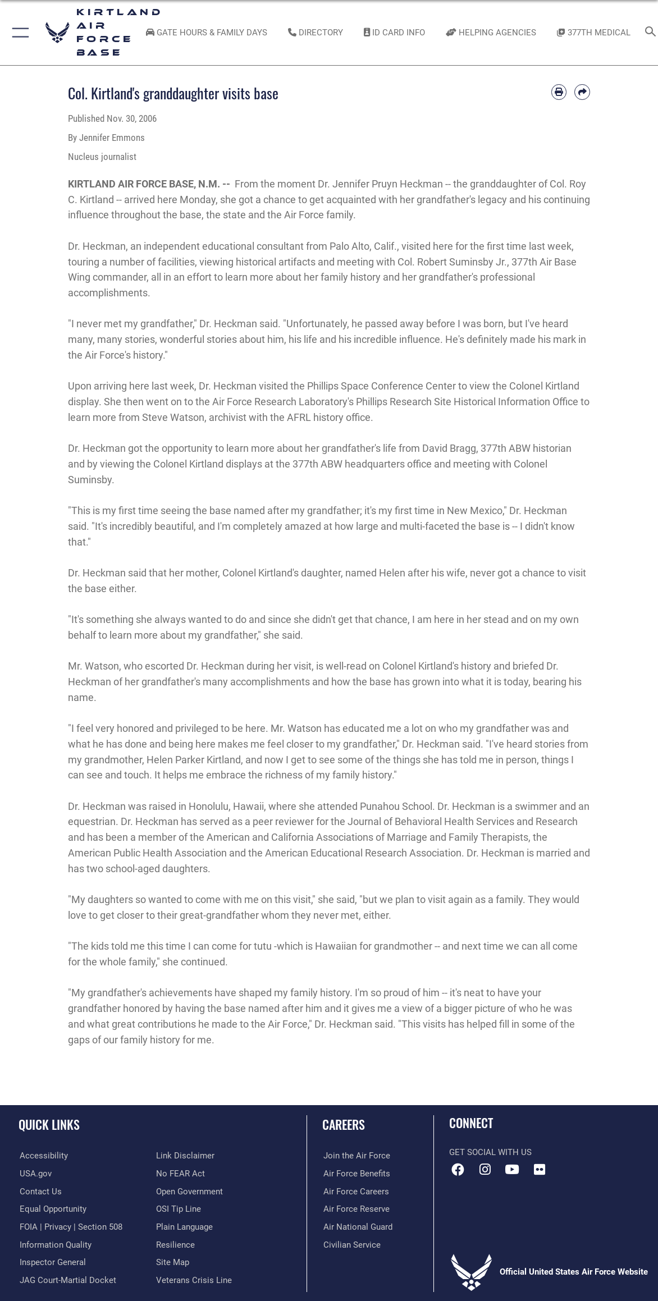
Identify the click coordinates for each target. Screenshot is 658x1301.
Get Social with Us (490, 1152)
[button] (18, 32)
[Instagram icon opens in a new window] (485, 1169)
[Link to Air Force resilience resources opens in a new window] (175, 1244)
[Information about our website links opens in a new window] (185, 1156)
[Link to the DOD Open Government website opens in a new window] (189, 1191)
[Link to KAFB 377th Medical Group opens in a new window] (593, 33)
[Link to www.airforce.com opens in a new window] (355, 1156)
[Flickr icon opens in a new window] (539, 1169)
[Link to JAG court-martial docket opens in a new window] (67, 1279)
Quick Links (49, 1124)
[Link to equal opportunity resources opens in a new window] (52, 1209)
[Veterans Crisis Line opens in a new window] (194, 1279)
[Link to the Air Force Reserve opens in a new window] (355, 1209)
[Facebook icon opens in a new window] (457, 1169)
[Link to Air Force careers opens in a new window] (355, 1191)
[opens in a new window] (43, 1156)
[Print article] (559, 92)
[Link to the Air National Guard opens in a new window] (356, 1226)
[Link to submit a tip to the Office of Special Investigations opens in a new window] (178, 1209)
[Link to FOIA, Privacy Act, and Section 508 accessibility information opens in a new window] (70, 1226)
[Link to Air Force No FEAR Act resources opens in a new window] (180, 1174)
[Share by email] (582, 92)
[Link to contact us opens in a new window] (40, 1191)
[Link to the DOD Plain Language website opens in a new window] (184, 1226)
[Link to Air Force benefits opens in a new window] (355, 1174)
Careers (343, 1124)
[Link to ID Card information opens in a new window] (394, 33)
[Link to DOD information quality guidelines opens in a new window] (54, 1244)
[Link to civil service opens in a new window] (351, 1244)
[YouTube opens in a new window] (512, 1169)
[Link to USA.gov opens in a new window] (35, 1174)
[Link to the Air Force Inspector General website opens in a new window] (52, 1262)
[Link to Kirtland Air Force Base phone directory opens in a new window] (315, 33)
